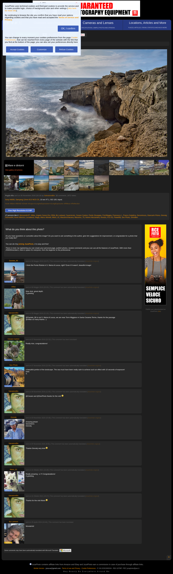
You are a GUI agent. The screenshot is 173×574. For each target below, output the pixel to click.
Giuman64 (9, 217)
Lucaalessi (30, 217)
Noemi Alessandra (92, 217)
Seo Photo (126, 217)
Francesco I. (117, 215)
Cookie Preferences (89, 568)
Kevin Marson (19, 217)
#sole (7, 204)
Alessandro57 (24, 215)
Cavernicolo (70, 215)
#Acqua (31, 204)
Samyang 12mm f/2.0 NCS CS (27, 200)
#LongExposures (56, 204)
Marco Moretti (45, 217)
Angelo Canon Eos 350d (45, 215)
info (159, 311)
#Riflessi (67, 204)
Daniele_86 (13, 261)
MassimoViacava (66, 217)
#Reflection (75, 204)
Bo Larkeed (60, 215)
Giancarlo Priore (153, 215)
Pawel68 (117, 217)
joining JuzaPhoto (26, 244)
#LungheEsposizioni (42, 204)
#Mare (12, 204)
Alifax (33, 215)
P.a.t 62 (110, 217)
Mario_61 (55, 217)
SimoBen (134, 217)
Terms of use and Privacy (71, 568)
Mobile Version (39, 568)
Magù (37, 217)
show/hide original (91, 261)
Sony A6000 (10, 200)
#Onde (24, 204)
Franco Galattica (129, 215)
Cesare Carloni (82, 215)
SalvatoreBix (49, 196)
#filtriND (18, 204)
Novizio (103, 217)
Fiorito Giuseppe (95, 215)
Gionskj (164, 215)
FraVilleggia (106, 215)
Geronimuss (141, 215)
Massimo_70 (79, 217)
